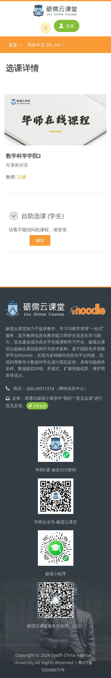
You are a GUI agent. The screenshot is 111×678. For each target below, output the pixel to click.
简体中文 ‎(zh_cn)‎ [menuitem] (43, 45)
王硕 (21, 177)
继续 (40, 240)
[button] (13, 216)
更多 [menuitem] (13, 45)
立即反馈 (37, 406)
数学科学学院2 (23, 155)
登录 (66, 26)
